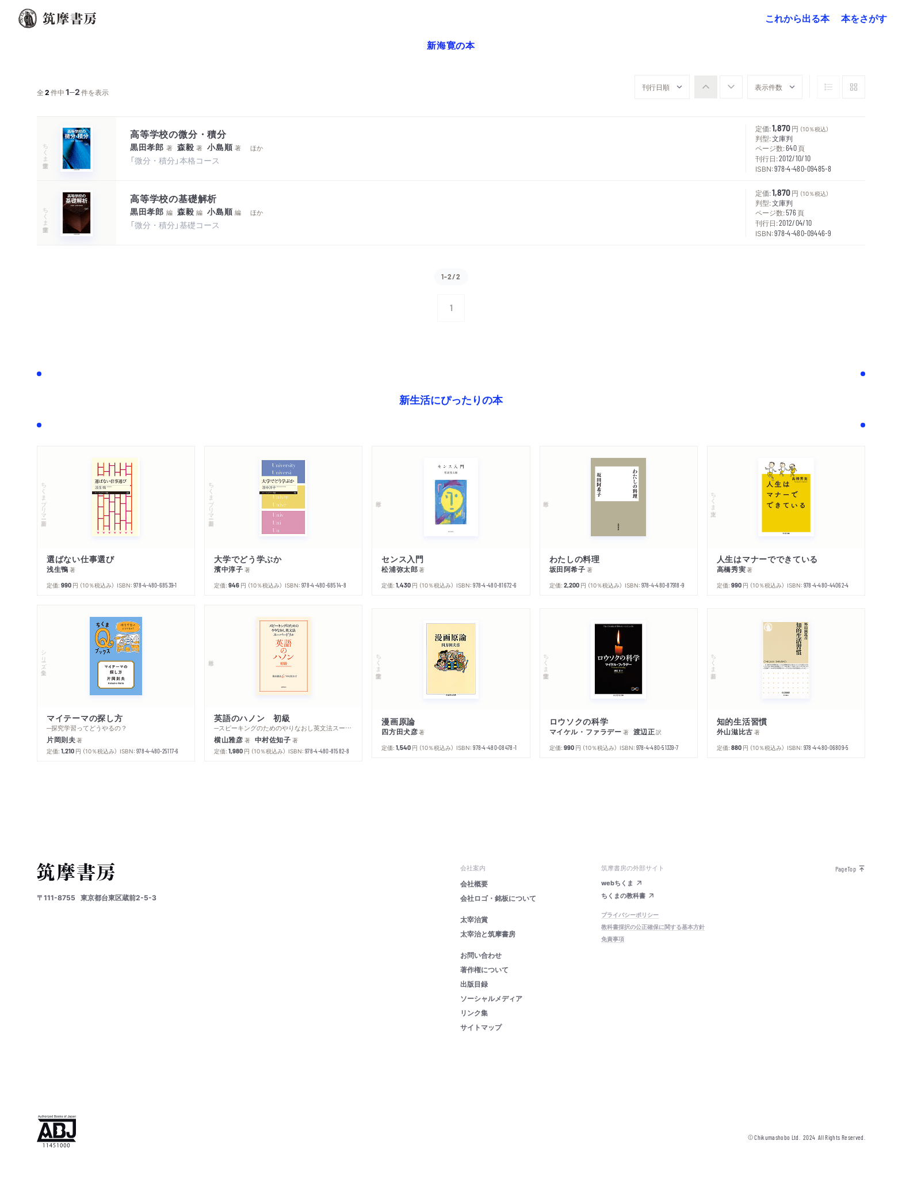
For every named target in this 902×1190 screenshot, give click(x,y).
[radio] (705, 86)
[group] (718, 87)
